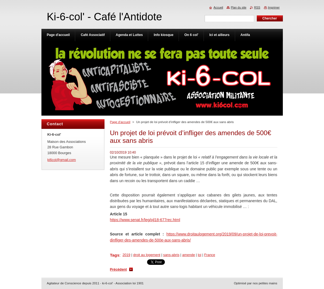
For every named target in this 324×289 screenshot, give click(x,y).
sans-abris (171, 255)
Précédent (118, 269)
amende (188, 255)
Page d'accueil (120, 122)
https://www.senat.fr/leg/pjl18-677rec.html (145, 220)
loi (199, 255)
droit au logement (146, 255)
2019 (126, 255)
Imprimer (274, 7)
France (209, 255)
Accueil (218, 7)
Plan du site (238, 7)
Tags (115, 255)
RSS (257, 7)
